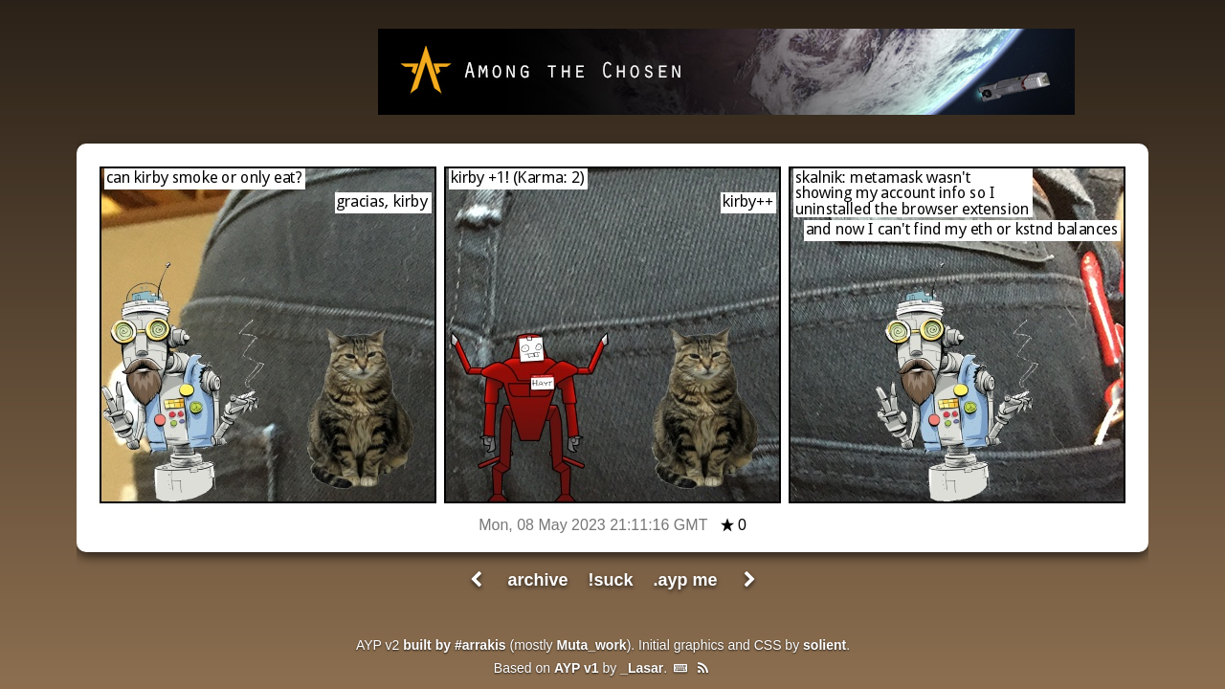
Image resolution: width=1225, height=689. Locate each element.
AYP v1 (576, 668)
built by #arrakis (454, 645)
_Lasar (641, 668)
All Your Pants (253, 72)
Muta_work (592, 645)
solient (824, 645)
